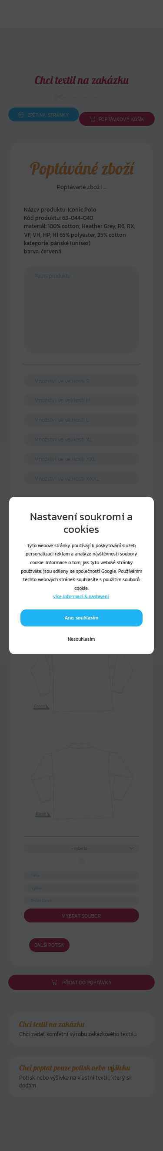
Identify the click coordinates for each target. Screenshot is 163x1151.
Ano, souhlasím (82, 617)
